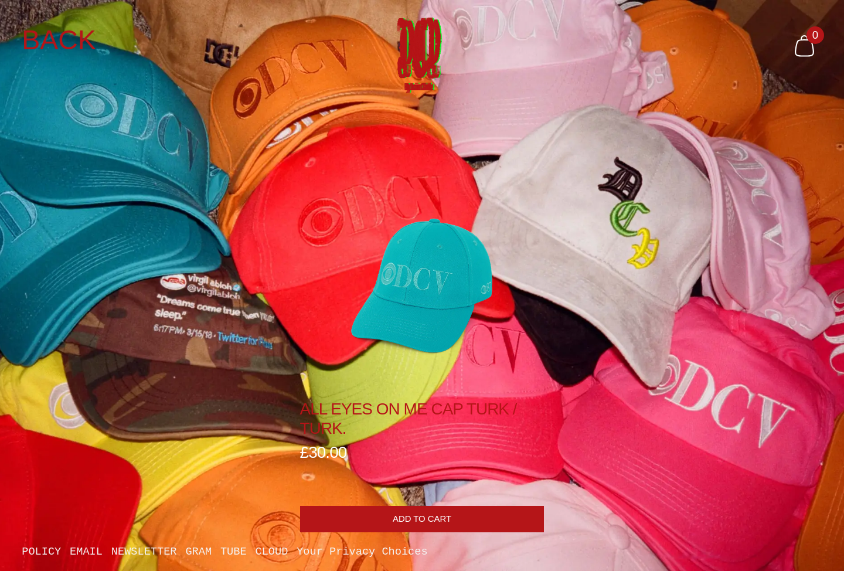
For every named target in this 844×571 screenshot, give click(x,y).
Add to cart (422, 519)
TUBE (233, 552)
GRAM (198, 552)
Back (59, 40)
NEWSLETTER (144, 552)
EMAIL (86, 552)
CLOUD (271, 552)
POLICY (41, 552)
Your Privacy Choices (362, 552)
